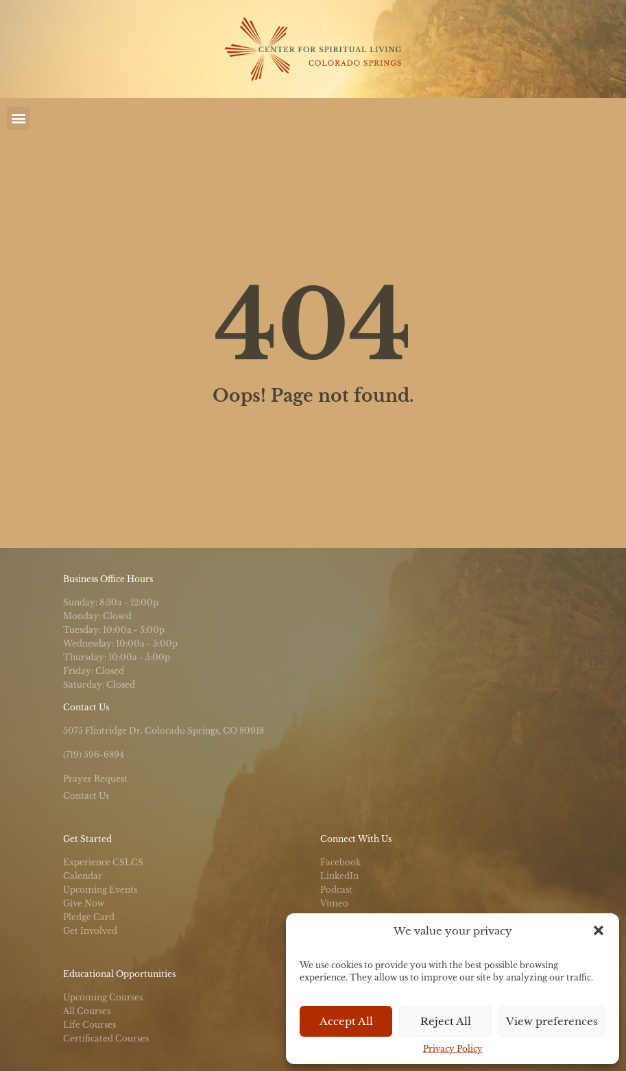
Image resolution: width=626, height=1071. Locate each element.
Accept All (346, 1021)
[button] (598, 930)
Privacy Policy (453, 1049)
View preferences (552, 1021)
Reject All (445, 1021)
